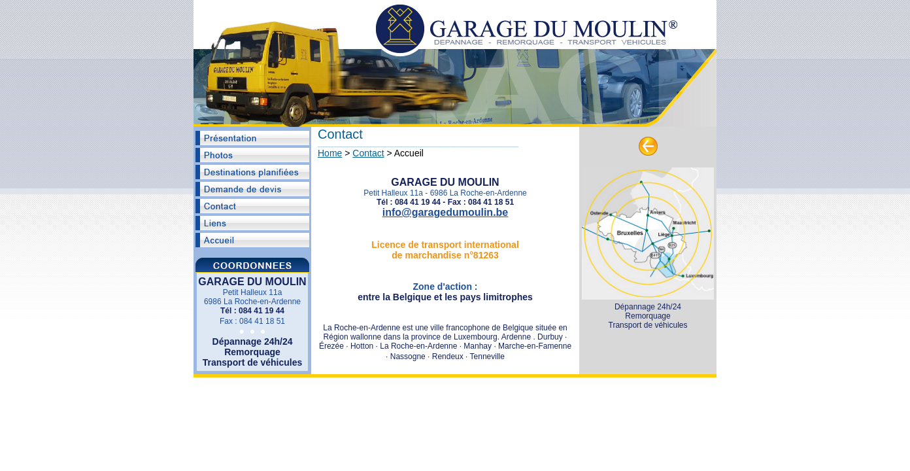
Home (330, 153)
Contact (368, 153)
